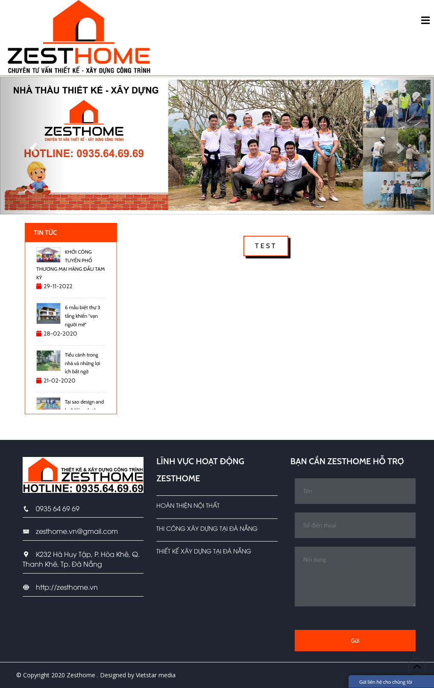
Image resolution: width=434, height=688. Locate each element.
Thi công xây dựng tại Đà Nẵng (207, 528)
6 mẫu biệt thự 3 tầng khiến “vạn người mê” (82, 316)
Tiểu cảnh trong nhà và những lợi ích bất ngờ (82, 363)
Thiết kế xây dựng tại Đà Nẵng (203, 551)
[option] (71, 270)
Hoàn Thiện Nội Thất (188, 505)
